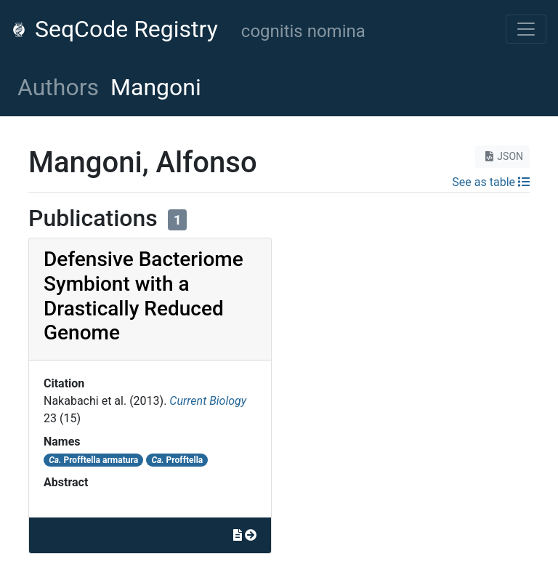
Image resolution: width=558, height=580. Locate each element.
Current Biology (207, 401)
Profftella (177, 460)
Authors (58, 87)
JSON (502, 156)
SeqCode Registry (115, 29)
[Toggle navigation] (526, 29)
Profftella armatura (93, 460)
